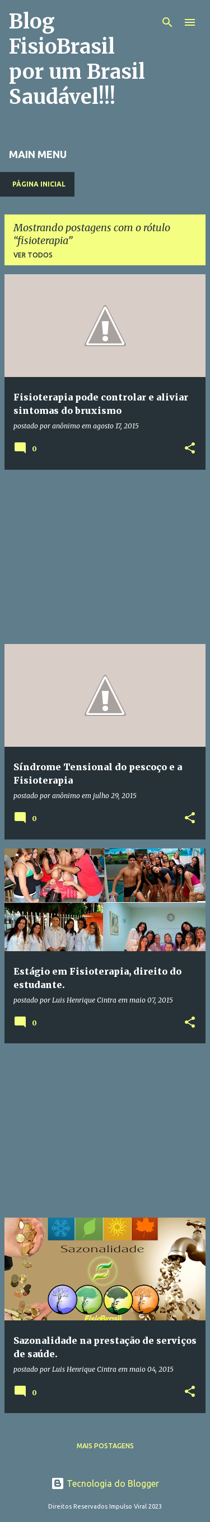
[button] (190, 448)
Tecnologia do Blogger (105, 1483)
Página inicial (39, 184)
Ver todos (33, 255)
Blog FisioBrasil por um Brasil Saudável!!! (77, 59)
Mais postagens (105, 1445)
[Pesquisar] (167, 22)
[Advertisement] (105, 557)
